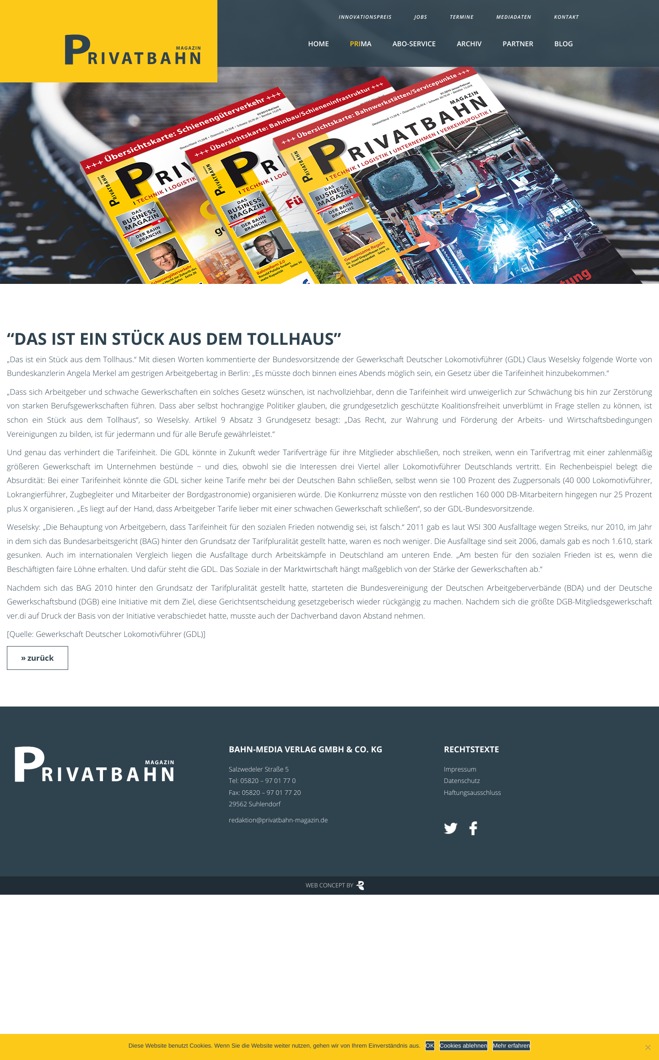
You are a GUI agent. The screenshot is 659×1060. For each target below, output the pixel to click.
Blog (563, 44)
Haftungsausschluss (472, 792)
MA (361, 44)
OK (430, 1045)
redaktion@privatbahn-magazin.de (278, 820)
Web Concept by (329, 885)
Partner (517, 44)
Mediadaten (514, 17)
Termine (462, 17)
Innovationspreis (365, 17)
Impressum (460, 769)
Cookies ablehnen (463, 1045)
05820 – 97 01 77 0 (268, 781)
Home (318, 44)
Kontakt (566, 17)
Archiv (469, 44)
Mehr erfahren (511, 1045)
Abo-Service (414, 44)
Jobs (420, 17)
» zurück (37, 657)
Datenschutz (462, 781)
